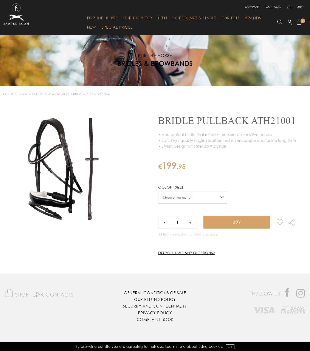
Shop (17, 293)
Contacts (273, 7)
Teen (162, 17)
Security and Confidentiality (155, 306)
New (91, 27)
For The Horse (102, 17)
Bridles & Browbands (154, 63)
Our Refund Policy (155, 299)
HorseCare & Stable (194, 17)
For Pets (231, 17)
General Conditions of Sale (155, 292)
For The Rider (137, 17)
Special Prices (117, 27)
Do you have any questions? (186, 252)
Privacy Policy (155, 312)
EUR (299, 7)
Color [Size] (170, 187)
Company (252, 7)
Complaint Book (155, 319)
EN (288, 7)
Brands (253, 17)
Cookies (215, 346)
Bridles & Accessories (50, 94)
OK (230, 347)
